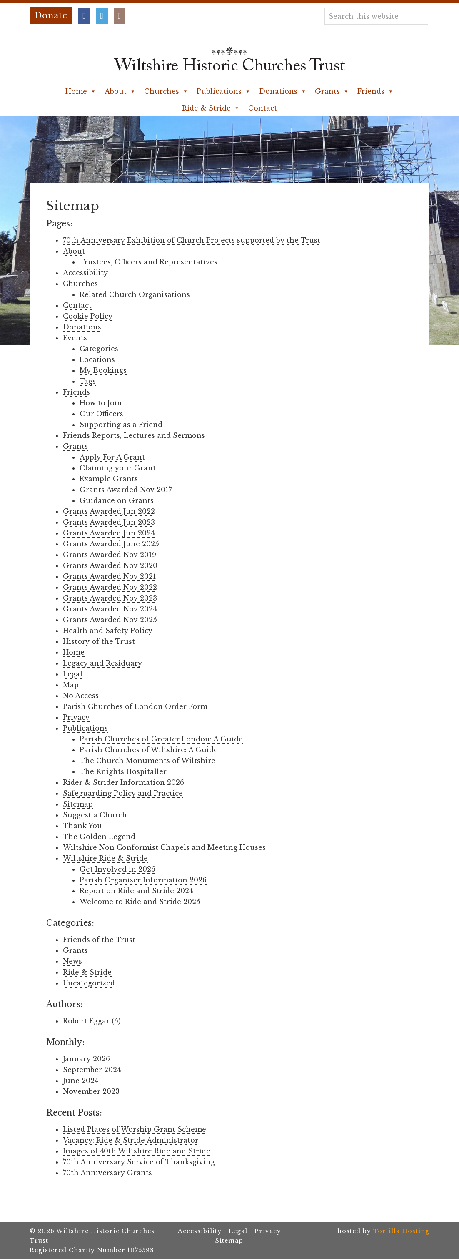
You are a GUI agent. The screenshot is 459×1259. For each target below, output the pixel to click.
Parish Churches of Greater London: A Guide (161, 739)
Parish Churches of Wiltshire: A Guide (149, 750)
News (72, 961)
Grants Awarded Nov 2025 (110, 620)
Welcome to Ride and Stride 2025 (140, 901)
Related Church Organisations (135, 294)
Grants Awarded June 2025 (111, 544)
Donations (283, 91)
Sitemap (78, 804)
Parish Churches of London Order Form (135, 706)
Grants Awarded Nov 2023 (110, 598)
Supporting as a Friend (121, 424)
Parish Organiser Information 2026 (143, 880)
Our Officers (101, 414)
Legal (72, 674)
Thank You (82, 826)
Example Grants (109, 479)
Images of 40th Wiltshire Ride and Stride (136, 1151)
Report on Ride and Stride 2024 (136, 891)
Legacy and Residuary (102, 663)
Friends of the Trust (99, 939)
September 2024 (92, 1070)
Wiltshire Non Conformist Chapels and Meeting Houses (164, 847)
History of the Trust (99, 641)
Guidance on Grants (117, 500)
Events (75, 338)
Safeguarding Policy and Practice (123, 793)
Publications (224, 91)
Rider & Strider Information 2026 (123, 782)
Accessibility (85, 273)
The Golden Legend (99, 836)
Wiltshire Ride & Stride (105, 858)
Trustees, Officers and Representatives (148, 262)
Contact (262, 108)
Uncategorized (89, 983)
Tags (88, 381)
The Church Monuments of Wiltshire (147, 760)
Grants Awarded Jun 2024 (109, 533)
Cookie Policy (87, 316)
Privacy (76, 717)
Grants (332, 91)
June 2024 (80, 1080)
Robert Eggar (86, 1021)
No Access (81, 695)
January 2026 (86, 1059)
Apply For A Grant (112, 457)
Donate (51, 15)
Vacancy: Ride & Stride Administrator (130, 1140)
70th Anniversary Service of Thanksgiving (139, 1162)
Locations (97, 359)
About (120, 91)
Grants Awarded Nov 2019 (109, 554)
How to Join (101, 403)
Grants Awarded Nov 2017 (126, 489)
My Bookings (103, 370)
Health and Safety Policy (107, 630)
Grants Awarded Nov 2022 (110, 587)
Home (80, 91)
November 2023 (91, 1091)
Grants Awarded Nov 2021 (109, 576)
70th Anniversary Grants (107, 1173)
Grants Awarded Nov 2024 (110, 609)
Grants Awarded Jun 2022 (109, 511)
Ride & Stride (211, 108)
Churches (166, 91)
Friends (375, 91)
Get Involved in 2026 (117, 869)
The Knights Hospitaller (123, 771)
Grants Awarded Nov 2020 (110, 565)
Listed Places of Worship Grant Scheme (134, 1129)
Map (71, 685)
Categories (99, 348)
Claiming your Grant (118, 468)
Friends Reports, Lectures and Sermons (134, 435)
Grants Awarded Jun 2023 (109, 522)
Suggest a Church (95, 815)
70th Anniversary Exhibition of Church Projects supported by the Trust (191, 240)
